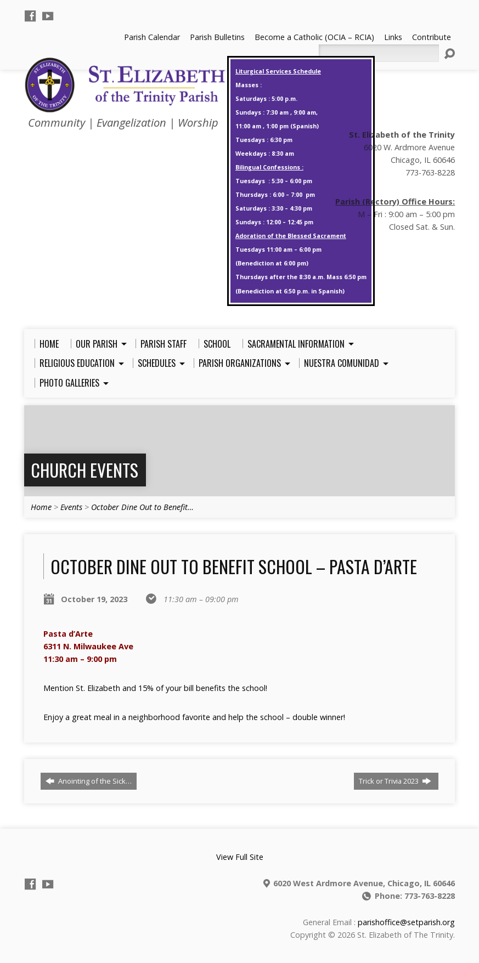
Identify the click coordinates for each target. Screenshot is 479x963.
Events (71, 507)
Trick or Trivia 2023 (395, 781)
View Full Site (239, 857)
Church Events (84, 470)
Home (41, 507)
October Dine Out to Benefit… (142, 507)
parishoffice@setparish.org (406, 922)
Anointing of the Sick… (89, 781)
